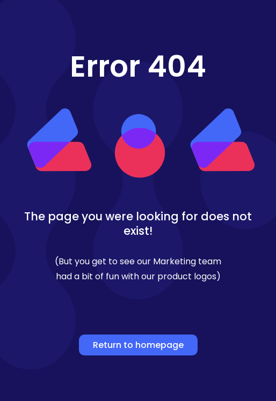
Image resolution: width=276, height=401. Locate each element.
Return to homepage (138, 345)
